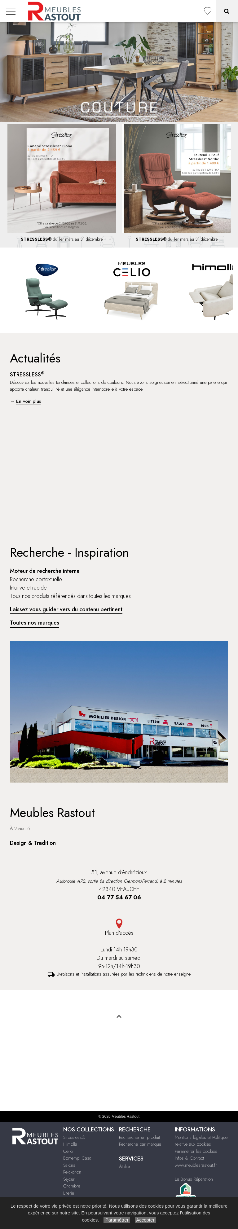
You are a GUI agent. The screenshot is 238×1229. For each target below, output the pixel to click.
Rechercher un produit (139, 1137)
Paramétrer (117, 1219)
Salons (69, 1165)
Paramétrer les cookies (196, 1151)
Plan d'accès (119, 928)
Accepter (145, 1219)
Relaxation (72, 1172)
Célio (68, 1151)
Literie (68, 1193)
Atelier (124, 1166)
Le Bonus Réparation (194, 1179)
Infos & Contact (189, 1158)
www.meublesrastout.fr (196, 1165)
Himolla (70, 1144)
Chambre (71, 1186)
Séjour (69, 1179)
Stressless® (74, 1137)
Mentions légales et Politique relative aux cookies (201, 1141)
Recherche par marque (140, 1144)
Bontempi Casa (77, 1158)
